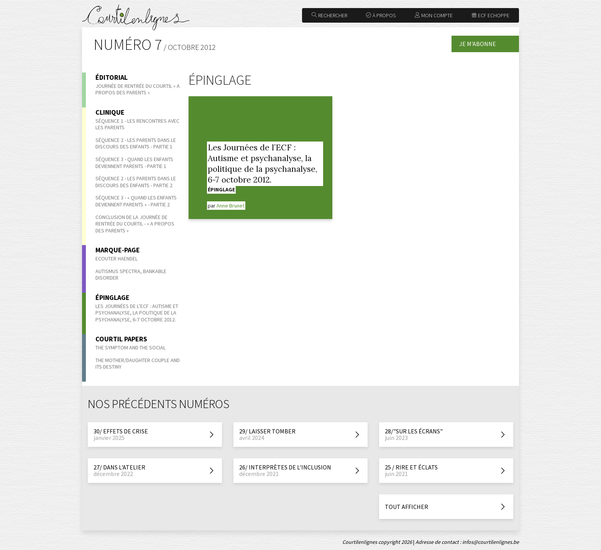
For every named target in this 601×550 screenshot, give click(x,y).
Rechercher (329, 15)
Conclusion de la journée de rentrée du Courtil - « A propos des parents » (134, 224)
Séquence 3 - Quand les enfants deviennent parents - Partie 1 (134, 163)
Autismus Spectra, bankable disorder (130, 275)
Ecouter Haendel (116, 258)
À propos (381, 15)
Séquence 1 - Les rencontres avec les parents (137, 124)
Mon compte (434, 15)
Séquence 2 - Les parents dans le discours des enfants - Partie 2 (135, 182)
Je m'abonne (477, 44)
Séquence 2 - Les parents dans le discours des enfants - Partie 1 (135, 143)
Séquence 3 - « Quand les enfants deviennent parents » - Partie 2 (136, 201)
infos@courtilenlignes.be (490, 541)
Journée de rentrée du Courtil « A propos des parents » (137, 89)
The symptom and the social (130, 347)
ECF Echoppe (490, 15)
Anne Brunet (231, 205)
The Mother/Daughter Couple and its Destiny (137, 364)
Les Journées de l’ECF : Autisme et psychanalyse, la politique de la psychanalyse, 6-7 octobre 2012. (136, 313)
